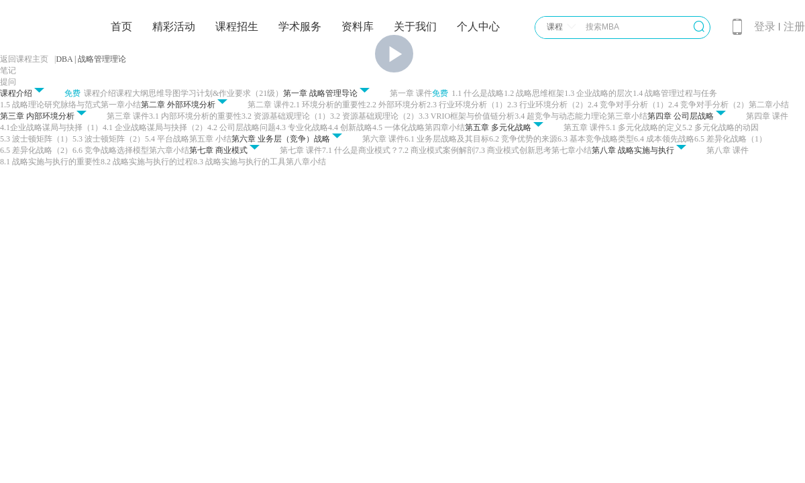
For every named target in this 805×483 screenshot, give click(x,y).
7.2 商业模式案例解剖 (436, 150)
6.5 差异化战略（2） (36, 150)
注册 (794, 26)
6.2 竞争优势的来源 (523, 139)
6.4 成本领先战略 (664, 139)
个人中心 (478, 26)
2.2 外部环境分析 (396, 104)
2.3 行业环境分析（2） (547, 104)
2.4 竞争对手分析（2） (708, 104)
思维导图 (164, 93)
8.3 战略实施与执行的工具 (239, 161)
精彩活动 (173, 26)
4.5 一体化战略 (398, 127)
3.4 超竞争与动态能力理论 (561, 116)
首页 (121, 26)
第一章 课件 (411, 93)
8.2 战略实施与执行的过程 (147, 161)
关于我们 (415, 26)
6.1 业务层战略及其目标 (447, 139)
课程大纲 (132, 93)
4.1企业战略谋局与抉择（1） (51, 127)
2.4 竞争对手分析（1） (628, 104)
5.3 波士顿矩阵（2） (108, 139)
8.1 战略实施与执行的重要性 (50, 161)
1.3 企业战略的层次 (598, 93)
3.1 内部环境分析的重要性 (195, 116)
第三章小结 (627, 116)
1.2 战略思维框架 (534, 93)
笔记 (8, 70)
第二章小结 (769, 104)
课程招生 (236, 26)
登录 (764, 26)
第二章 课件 (269, 104)
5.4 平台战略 (167, 139)
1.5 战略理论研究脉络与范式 (50, 104)
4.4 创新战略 (350, 127)
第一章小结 (121, 104)
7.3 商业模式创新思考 (513, 150)
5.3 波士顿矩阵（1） (36, 139)
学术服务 (299, 26)
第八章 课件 (727, 150)
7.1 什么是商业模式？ (360, 150)
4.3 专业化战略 (302, 127)
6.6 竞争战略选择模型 (110, 150)
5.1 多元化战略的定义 (644, 127)
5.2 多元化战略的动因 (720, 127)
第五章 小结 (210, 139)
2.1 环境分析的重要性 (328, 104)
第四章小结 (445, 127)
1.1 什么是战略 (477, 93)
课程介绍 (100, 93)
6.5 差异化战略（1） (730, 139)
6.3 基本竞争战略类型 (595, 139)
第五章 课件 (585, 127)
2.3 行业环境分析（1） (467, 104)
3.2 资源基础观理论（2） (374, 116)
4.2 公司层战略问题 (241, 127)
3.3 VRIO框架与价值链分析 (467, 116)
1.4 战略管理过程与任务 (675, 93)
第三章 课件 (128, 116)
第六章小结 (169, 150)
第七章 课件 (301, 150)
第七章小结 (571, 150)
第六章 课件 (383, 139)
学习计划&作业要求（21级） (231, 93)
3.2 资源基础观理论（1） (285, 116)
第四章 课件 (767, 116)
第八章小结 (306, 161)
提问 (8, 82)
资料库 (357, 26)
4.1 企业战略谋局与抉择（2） (155, 127)
